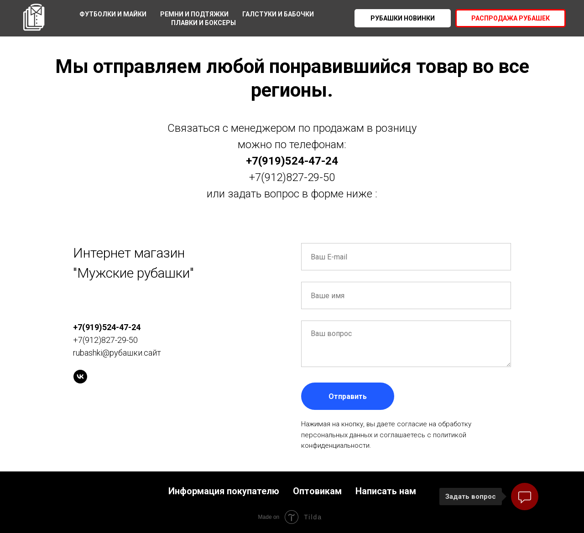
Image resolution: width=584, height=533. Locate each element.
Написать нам (385, 491)
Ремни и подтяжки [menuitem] (194, 14)
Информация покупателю (223, 491)
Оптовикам (317, 491)
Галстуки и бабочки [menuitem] (278, 14)
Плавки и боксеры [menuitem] (203, 22)
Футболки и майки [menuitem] (112, 14)
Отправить (347, 396)
